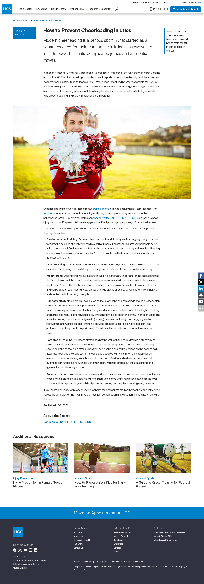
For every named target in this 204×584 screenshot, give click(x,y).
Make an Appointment (185, 9)
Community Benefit (82, 540)
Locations (41, 8)
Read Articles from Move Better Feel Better (31, 560)
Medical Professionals (123, 536)
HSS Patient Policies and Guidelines (169, 532)
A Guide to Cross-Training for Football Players (163, 484)
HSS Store (78, 544)
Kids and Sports (20, 33)
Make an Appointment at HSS (102, 513)
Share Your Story (20, 556)
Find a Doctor (25, 8)
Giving (135, 2)
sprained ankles (100, 208)
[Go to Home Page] (18, 532)
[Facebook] (14, 549)
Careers (145, 2)
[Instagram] (30, 549)
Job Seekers (119, 540)
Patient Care (77, 8)
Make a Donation (20, 568)
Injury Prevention (23, 478)
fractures (48, 213)
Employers (118, 544)
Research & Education (99, 8)
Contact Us (78, 548)
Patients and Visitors (122, 532)
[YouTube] (25, 549)
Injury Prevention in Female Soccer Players (38, 484)
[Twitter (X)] (20, 549)
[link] (201, 276)
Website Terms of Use (163, 536)
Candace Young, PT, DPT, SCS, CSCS (113, 217)
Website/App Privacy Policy (165, 540)
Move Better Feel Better (48, 20)
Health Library (58, 8)
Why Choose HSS (160, 2)
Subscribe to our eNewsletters (26, 564)
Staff (116, 552)
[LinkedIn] (35, 549)
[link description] (40, 458)
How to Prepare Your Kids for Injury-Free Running (100, 484)
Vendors (117, 548)
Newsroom (78, 536)
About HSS (78, 532)
